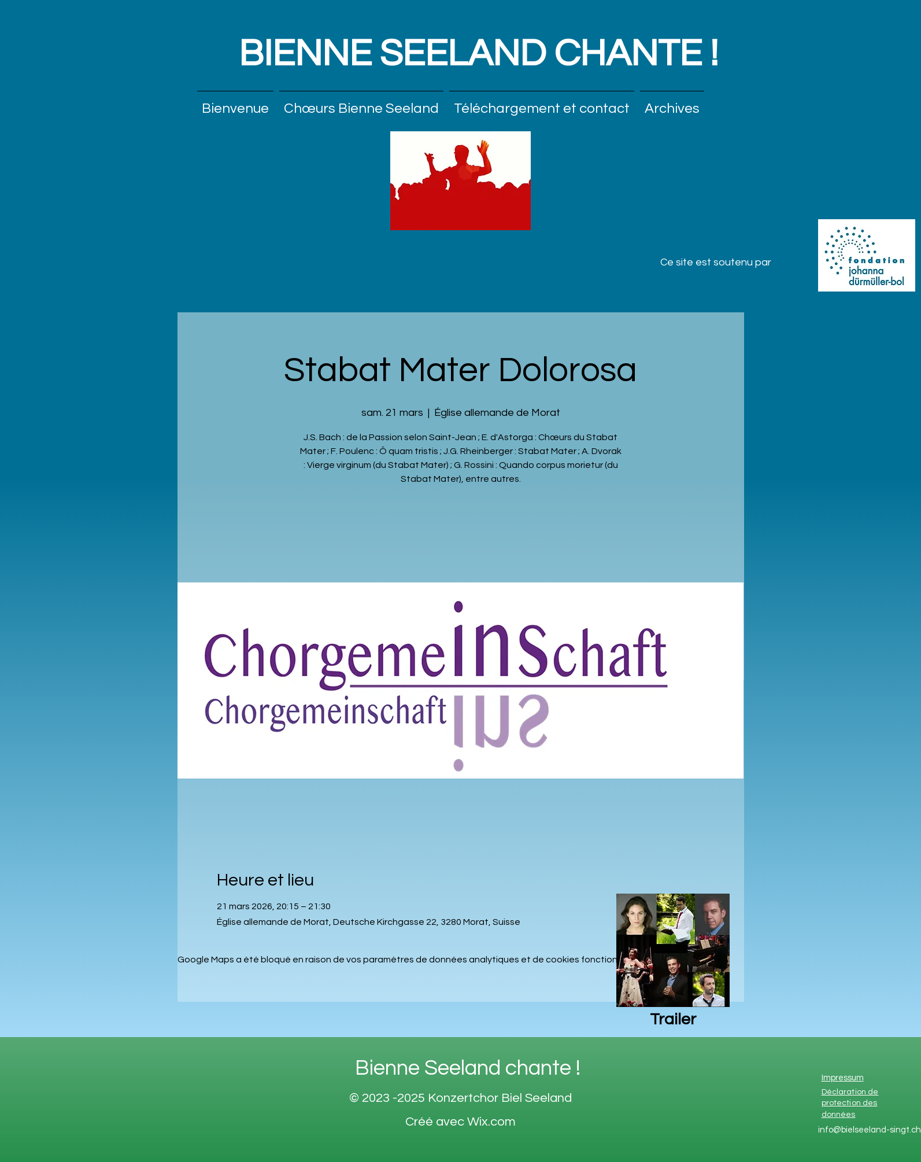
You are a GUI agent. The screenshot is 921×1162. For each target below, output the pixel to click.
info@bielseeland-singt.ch (869, 1130)
